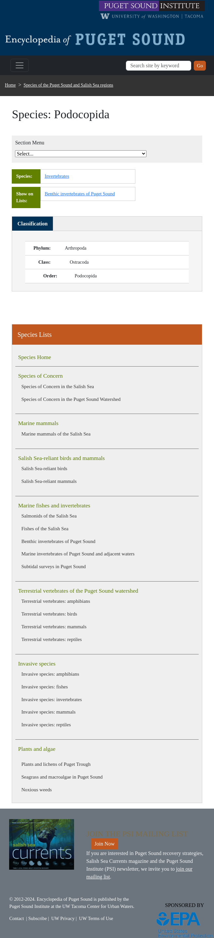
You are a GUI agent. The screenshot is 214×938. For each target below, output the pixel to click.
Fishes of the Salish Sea (44, 528)
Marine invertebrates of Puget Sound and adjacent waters (77, 553)
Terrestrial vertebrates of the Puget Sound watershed (78, 590)
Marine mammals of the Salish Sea (55, 433)
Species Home (34, 357)
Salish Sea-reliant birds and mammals (61, 458)
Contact (16, 918)
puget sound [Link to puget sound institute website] (131, 6)
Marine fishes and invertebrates (54, 505)
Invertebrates (57, 176)
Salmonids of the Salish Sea (49, 515)
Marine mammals (38, 423)
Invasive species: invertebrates (51, 699)
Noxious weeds (36, 789)
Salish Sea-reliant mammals (49, 481)
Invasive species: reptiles (46, 724)
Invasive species (36, 663)
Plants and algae (36, 749)
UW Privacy (62, 918)
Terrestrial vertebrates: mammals (53, 626)
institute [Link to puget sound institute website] (180, 6)
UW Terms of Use (96, 918)
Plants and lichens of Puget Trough (55, 764)
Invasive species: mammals (48, 712)
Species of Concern (40, 375)
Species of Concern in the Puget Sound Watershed (70, 399)
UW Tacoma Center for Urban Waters (97, 906)
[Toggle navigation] (19, 65)
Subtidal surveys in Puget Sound (53, 566)
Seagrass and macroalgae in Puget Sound (61, 777)
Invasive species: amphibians (50, 674)
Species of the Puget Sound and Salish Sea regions (68, 85)
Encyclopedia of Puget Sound (65, 899)
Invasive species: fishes (44, 686)
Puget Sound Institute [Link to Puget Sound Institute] (29, 906)
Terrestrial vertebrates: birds (49, 614)
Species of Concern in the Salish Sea (57, 386)
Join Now (105, 844)
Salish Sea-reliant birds (44, 468)
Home (10, 85)
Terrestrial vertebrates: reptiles (51, 639)
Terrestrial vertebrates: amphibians (55, 601)
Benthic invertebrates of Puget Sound (58, 541)
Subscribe (37, 918)
